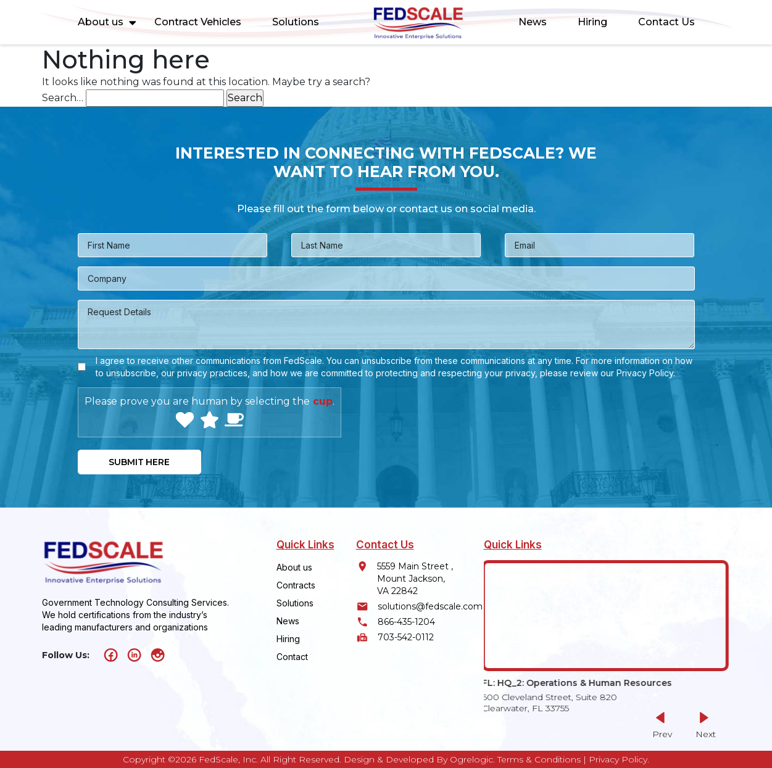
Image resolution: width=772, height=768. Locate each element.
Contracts (295, 585)
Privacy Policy (618, 759)
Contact (292, 656)
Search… (62, 98)
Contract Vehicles (197, 22)
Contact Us (666, 22)
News (532, 22)
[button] (703, 724)
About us (100, 22)
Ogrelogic (471, 759)
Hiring (592, 22)
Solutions (295, 22)
